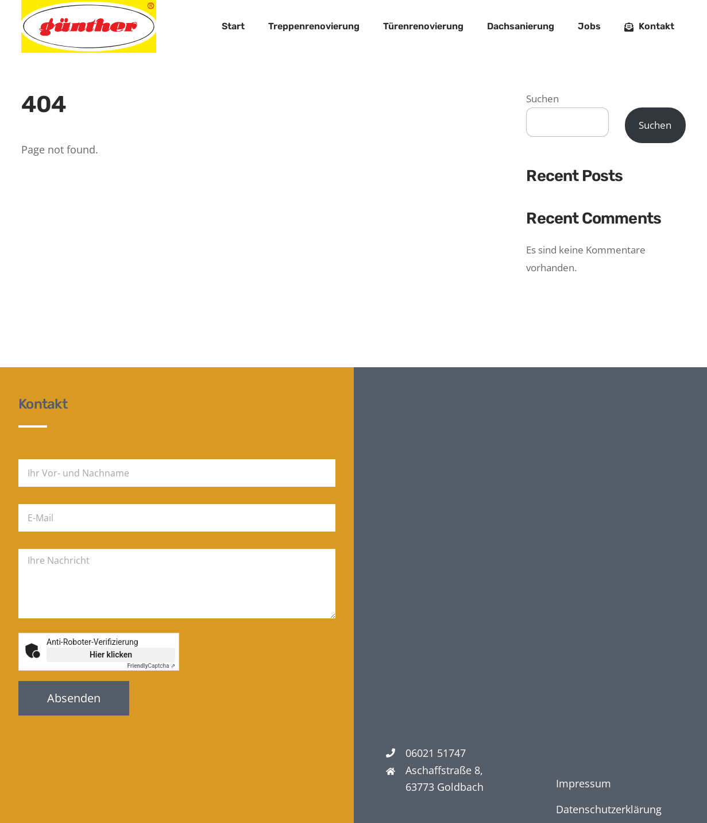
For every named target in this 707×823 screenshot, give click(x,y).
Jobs (589, 26)
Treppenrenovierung (314, 26)
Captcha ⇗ (152, 666)
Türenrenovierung (423, 26)
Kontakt (649, 26)
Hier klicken (111, 654)
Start (233, 26)
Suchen (542, 98)
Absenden (74, 698)
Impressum (583, 783)
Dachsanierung (520, 26)
